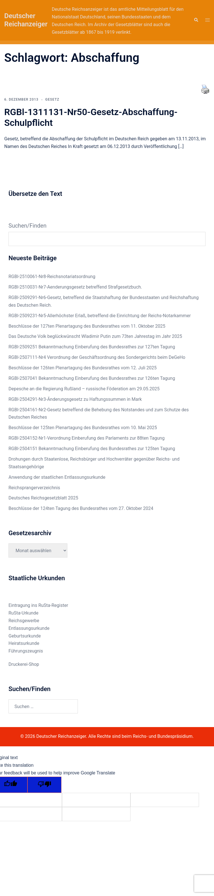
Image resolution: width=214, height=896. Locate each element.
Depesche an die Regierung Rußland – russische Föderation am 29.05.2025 (84, 388)
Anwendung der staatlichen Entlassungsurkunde (56, 477)
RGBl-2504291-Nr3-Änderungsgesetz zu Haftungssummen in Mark (75, 399)
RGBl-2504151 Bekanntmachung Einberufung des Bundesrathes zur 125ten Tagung (91, 448)
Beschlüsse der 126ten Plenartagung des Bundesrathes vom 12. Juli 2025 (82, 367)
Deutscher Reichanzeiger (26, 20)
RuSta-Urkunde (23, 613)
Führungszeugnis (25, 651)
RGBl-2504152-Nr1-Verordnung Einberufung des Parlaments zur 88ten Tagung (86, 438)
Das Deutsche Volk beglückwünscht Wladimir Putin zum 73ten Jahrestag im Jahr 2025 (95, 336)
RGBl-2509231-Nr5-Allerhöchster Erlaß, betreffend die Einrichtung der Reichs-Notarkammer (99, 315)
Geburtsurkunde (24, 636)
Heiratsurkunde (23, 643)
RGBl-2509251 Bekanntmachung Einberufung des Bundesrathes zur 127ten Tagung (91, 346)
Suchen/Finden (27, 225)
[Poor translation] (44, 785)
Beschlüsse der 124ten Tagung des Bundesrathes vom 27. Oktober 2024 (80, 508)
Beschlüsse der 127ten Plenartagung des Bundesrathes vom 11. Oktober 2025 (86, 326)
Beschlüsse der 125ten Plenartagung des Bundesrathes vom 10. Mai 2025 (82, 427)
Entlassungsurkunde (29, 628)
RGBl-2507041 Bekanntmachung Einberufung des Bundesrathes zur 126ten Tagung (91, 378)
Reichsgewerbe (23, 620)
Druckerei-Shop (23, 664)
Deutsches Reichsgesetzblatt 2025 (43, 498)
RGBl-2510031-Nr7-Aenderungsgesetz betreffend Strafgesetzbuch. (75, 287)
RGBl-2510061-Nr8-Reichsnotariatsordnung (51, 276)
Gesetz (52, 99)
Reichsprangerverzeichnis (34, 487)
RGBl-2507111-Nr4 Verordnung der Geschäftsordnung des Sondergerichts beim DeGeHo (96, 357)
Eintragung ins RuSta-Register (38, 605)
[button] (196, 20)
